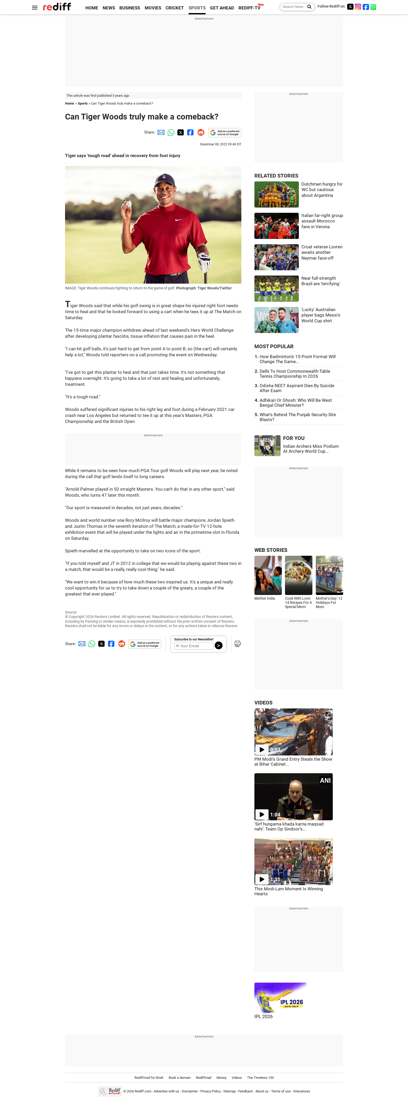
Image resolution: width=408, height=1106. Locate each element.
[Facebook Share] (190, 132)
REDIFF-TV (249, 7)
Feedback (245, 1091)
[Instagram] (358, 6)
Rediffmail (203, 1078)
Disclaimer (190, 1091)
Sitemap (229, 1091)
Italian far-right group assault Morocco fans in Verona (322, 221)
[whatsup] (374, 6)
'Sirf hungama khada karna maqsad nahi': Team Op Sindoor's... (289, 827)
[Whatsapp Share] (170, 132)
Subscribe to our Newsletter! (193, 639)
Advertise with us (166, 1091)
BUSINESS (129, 7)
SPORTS (197, 7)
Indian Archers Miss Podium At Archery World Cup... (311, 449)
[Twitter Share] (180, 132)
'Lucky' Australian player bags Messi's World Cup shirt (320, 315)
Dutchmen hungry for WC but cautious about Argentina (322, 190)
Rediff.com (143, 1091)
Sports (83, 103)
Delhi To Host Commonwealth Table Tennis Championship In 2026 (295, 374)
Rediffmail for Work (149, 1078)
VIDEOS (263, 703)
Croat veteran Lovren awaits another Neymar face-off (321, 252)
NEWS (109, 7)
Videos (237, 1078)
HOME (91, 7)
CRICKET (175, 7)
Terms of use (281, 1091)
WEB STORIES (270, 550)
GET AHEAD (222, 7)
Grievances (301, 1091)
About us (262, 1091)
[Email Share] (160, 132)
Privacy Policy (210, 1091)
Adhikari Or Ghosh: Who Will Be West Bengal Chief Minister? (296, 403)
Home (69, 103)
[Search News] (307, 7)
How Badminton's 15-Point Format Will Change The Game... (298, 359)
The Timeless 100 (260, 1078)
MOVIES (153, 7)
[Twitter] (350, 6)
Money (221, 1078)
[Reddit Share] (200, 132)
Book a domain (180, 1078)
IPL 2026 (263, 1016)
